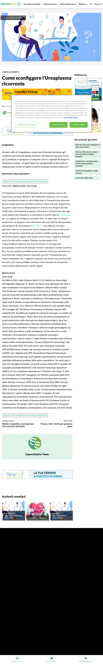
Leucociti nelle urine (84, 175)
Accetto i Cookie (78, 125)
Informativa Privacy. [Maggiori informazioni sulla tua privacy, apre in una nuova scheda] (70, 117)
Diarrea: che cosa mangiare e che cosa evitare (87, 146)
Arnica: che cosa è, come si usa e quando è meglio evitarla (86, 154)
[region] (51, 113)
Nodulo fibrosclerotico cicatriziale (59, 516)
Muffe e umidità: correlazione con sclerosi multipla (18, 425)
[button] (98, 4)
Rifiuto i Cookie (58, 125)
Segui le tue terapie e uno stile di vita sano (25, 181)
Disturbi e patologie (37, 513)
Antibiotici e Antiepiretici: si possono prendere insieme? (87, 162)
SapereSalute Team (37, 454)
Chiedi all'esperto (16, 18)
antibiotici (64, 214)
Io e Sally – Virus (36, 518)
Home (6, 18)
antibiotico (37, 225)
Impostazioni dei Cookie (26, 125)
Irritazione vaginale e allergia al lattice (13, 517)
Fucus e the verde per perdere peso (56, 425)
